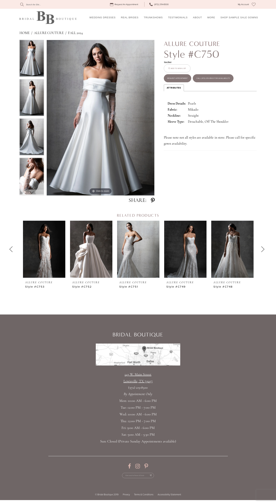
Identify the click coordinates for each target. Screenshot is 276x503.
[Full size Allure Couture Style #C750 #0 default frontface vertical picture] (101, 117)
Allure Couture (49, 33)
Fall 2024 (75, 33)
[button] (243, 4)
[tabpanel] (32, 59)
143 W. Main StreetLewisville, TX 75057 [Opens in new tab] (138, 378)
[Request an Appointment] (124, 4)
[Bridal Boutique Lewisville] (48, 17)
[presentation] (44, 249)
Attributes (174, 114)
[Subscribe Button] (157, 477)
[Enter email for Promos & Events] (138, 477)
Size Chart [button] (170, 62)
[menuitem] (124, 4)
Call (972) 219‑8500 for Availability (195, 102)
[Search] (42, 4)
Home (25, 33)
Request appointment (185, 87)
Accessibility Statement (169, 497)
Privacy (126, 497)
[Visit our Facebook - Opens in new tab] (129, 466)
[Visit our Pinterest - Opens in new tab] (146, 466)
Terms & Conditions (143, 497)
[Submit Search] (22, 4)
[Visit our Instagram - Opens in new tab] (137, 466)
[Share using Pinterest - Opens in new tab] (153, 200)
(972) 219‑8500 (138, 388)
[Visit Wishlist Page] (253, 4)
